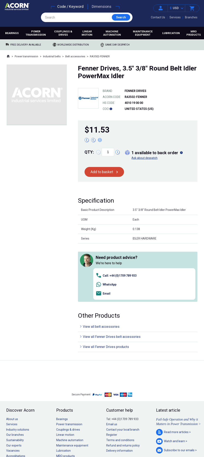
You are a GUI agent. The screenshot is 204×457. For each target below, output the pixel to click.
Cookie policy (105, 441)
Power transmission (36, 33)
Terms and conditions (120, 382)
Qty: (89, 152)
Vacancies (13, 392)
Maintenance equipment (143, 33)
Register (111, 376)
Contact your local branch (122, 371)
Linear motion (87, 33)
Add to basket (102, 172)
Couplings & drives (63, 33)
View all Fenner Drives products (106, 289)
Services (175, 17)
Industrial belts (52, 56)
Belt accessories (75, 56)
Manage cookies (125, 441)
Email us (111, 366)
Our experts (13, 387)
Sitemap (74, 441)
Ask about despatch (144, 158)
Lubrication (171, 33)
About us (12, 360)
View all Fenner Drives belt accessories (112, 279)
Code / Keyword (70, 6)
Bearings (12, 33)
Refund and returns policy (123, 387)
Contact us (170, 445)
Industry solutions (17, 371)
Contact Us (158, 17)
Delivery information (119, 392)
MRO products (193, 33)
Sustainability (15, 382)
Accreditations (15, 397)
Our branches (15, 376)
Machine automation (112, 33)
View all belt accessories (101, 268)
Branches (191, 17)
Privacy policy (88, 441)
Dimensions (101, 6)
